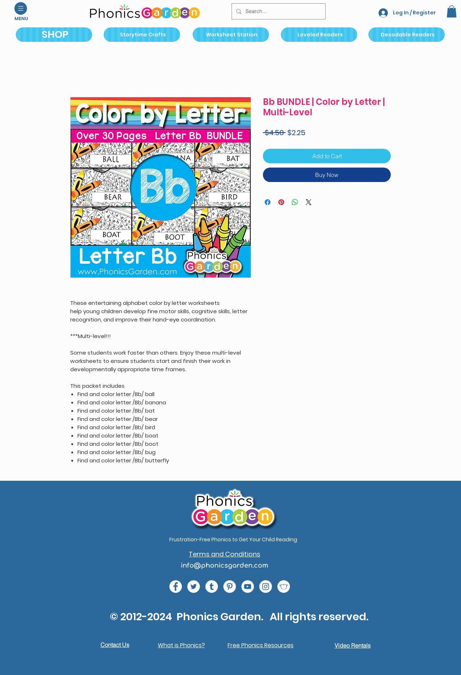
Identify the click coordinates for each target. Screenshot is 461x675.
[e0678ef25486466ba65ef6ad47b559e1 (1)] (175, 586)
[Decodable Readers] (406, 34)
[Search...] (278, 11)
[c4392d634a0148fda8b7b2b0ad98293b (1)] (193, 586)
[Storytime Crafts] (142, 34)
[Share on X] (308, 202)
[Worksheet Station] (231, 34)
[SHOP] (54, 34)
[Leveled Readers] (319, 34)
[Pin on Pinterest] (281, 202)
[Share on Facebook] (267, 202)
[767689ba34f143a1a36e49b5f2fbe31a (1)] (229, 586)
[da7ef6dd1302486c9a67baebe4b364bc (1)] (265, 586)
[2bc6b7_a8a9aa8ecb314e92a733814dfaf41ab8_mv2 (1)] (283, 586)
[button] (20, 8)
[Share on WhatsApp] (295, 202)
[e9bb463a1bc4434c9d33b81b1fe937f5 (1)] (247, 586)
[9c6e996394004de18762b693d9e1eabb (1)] (211, 586)
